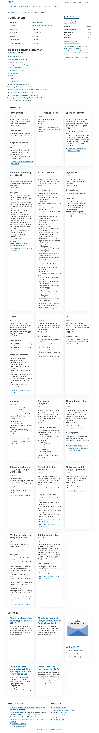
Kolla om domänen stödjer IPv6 (49, 303)
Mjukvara (13, 81)
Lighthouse (13, 70)
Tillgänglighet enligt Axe (17, 87)
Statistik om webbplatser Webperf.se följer (23, 717)
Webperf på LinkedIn (59, 715)
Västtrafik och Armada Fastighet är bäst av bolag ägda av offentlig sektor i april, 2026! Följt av (76, 52)
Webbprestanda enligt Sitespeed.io (21, 65)
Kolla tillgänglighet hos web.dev (78, 446)
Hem (9, 12)
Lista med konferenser (19, 726)
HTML (11, 76)
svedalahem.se (37, 22)
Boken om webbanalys (19, 724)
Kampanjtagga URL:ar (17, 712)
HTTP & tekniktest (15, 68)
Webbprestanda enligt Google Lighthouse (23, 98)
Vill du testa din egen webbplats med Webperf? (25, 708)
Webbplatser (13, 6)
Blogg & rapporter (24, 6)
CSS (11, 79)
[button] (67, 2)
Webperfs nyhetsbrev (59, 708)
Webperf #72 (72, 647)
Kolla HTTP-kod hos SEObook (48, 127)
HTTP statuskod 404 (16, 59)
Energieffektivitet (15, 62)
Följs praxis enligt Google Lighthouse (21, 95)
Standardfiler (14, 57)
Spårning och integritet (17, 84)
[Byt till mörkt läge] (77, 2)
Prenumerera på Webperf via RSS (63, 710)
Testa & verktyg (37, 6)
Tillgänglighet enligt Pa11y (18, 100)
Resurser (13, 722)
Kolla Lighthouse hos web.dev (20, 495)
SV (86, 2)
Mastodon (63, 712)
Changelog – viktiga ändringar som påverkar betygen (27, 719)
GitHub (55, 717)
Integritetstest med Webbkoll (19, 92)
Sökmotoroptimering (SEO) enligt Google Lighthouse (27, 89)
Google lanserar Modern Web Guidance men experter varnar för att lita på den (21, 670)
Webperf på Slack (58, 720)
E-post (12, 73)
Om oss (47, 6)
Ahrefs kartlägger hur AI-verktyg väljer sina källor (21, 620)
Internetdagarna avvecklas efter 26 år (48, 667)
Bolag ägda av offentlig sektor (29, 12)
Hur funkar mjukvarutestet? (20, 439)
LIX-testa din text (15, 714)
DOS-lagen (54, 557)
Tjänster (54, 6)
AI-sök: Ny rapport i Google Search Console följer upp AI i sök (49, 620)
